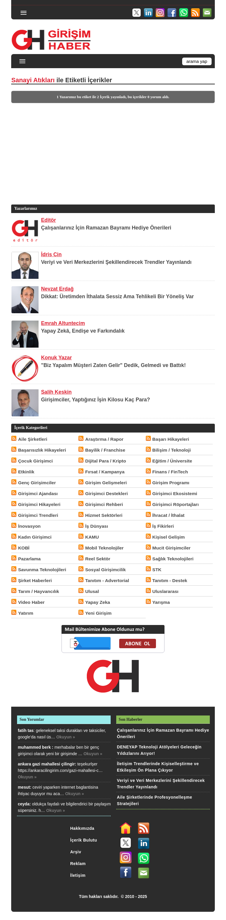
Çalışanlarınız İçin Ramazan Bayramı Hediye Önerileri (106, 228)
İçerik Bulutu (83, 840)
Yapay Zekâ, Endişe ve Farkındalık (82, 331)
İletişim (78, 875)
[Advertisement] (112, 162)
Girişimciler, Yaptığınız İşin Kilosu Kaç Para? (95, 400)
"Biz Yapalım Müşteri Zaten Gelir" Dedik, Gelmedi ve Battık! (113, 365)
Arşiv (76, 851)
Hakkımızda (82, 828)
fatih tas (26, 730)
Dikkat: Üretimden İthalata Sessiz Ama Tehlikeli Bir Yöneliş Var (117, 296)
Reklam (78, 863)
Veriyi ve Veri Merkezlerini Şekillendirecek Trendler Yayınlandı (116, 262)
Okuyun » (65, 737)
